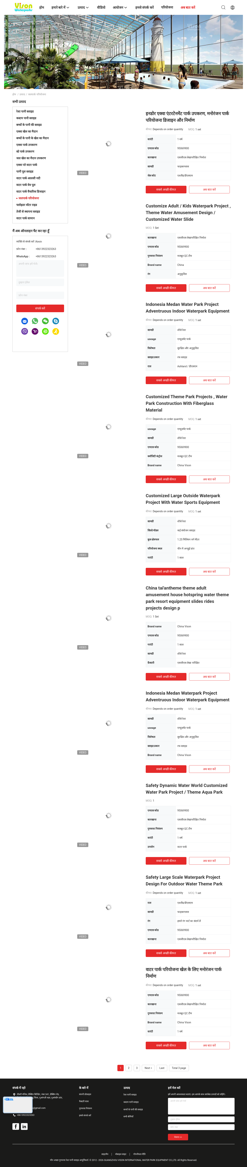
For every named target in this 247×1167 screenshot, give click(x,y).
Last (161, 1068)
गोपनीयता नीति (139, 1154)
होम (14, 94)
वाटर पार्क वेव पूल (25, 185)
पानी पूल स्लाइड (24, 171)
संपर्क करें (40, 308)
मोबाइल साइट (120, 1154)
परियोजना (167, 7)
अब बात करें (209, 189)
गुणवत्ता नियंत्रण (85, 1108)
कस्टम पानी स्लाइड (26, 118)
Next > (148, 1068)
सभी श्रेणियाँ (128, 1116)
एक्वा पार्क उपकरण (26, 145)
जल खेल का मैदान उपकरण (31, 158)
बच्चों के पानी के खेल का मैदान (32, 138)
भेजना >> (178, 1137)
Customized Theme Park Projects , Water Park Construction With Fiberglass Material (186, 403)
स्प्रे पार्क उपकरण (25, 151)
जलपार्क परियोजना (29, 198)
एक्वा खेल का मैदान (27, 131)
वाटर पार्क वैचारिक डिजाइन (30, 191)
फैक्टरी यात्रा (84, 1101)
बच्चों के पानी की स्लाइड (29, 125)
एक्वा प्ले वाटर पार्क (26, 165)
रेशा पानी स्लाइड (25, 111)
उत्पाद (22, 94)
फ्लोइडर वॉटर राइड (26, 205)
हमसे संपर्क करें (85, 1115)
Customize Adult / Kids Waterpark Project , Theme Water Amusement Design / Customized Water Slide (188, 212)
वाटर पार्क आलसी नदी (28, 178)
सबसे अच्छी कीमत (166, 189)
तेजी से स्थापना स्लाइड (28, 211)
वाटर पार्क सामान (25, 218)
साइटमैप (104, 1154)
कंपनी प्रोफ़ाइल (85, 1094)
